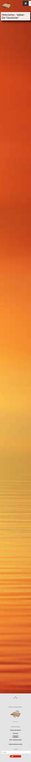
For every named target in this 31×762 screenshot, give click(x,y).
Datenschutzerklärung (15, 730)
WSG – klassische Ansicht (15, 739)
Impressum (15, 733)
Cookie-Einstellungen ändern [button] (15, 744)
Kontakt (15, 736)
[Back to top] (15, 698)
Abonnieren (15, 756)
